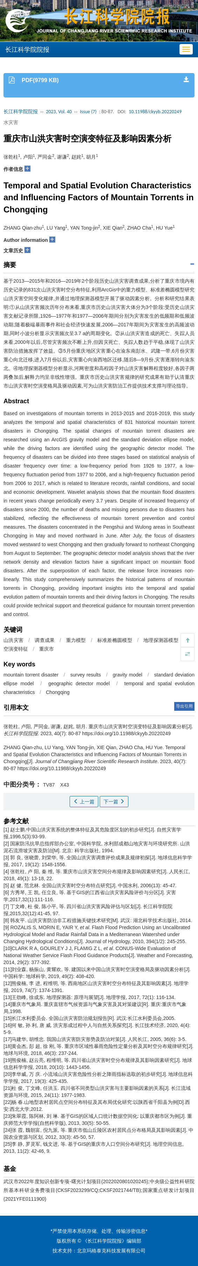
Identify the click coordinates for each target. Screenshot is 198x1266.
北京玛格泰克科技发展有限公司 (111, 1250)
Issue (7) (88, 112)
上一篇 (83, 801)
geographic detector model (79, 683)
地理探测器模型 (160, 640)
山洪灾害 (13, 640)
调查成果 (45, 640)
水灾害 (10, 122)
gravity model (127, 675)
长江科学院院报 (20, 112)
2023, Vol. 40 (59, 112)
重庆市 (46, 649)
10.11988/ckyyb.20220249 (155, 112)
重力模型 (76, 640)
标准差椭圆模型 (114, 640)
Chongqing (58, 692)
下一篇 (114, 801)
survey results (85, 675)
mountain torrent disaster (30, 675)
